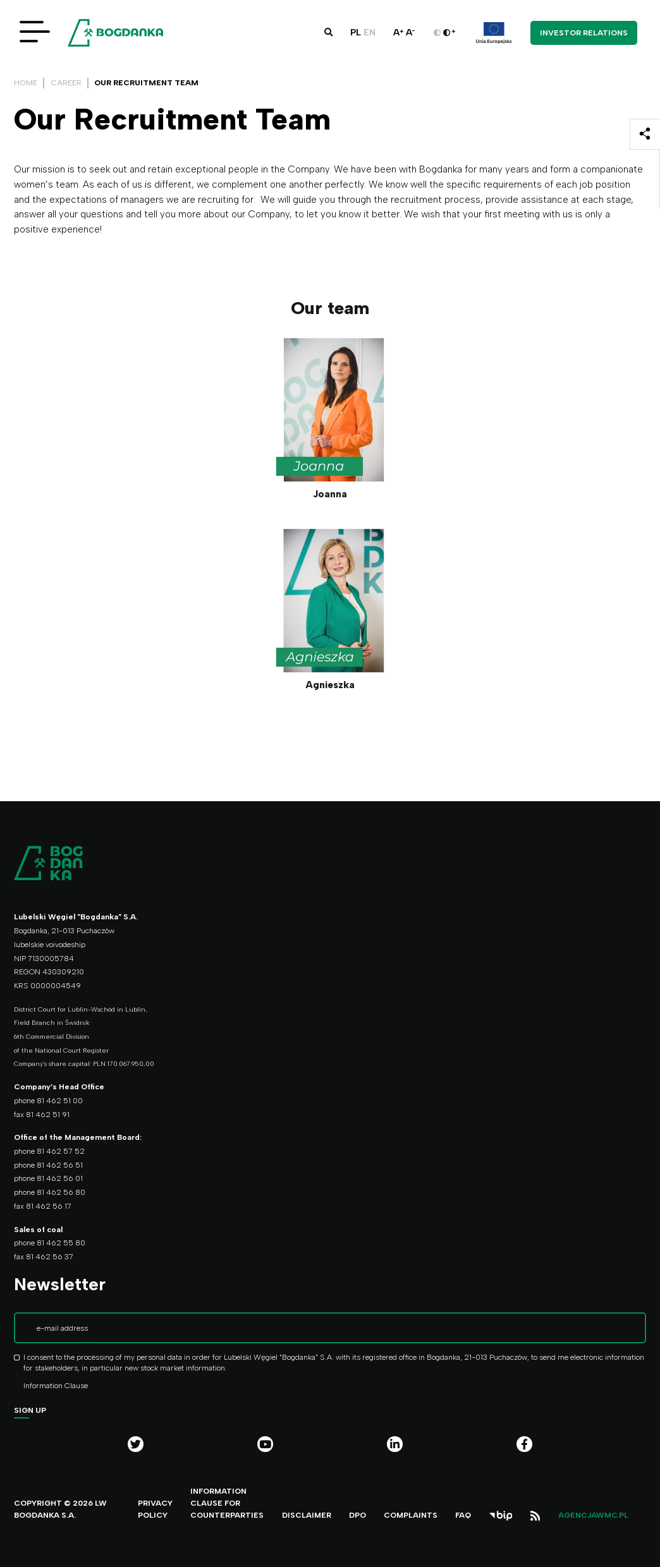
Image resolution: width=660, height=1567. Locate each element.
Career (66, 82)
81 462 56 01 (60, 1178)
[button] (328, 32)
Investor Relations (584, 32)
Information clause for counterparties (227, 1503)
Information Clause (55, 1385)
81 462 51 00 (60, 1100)
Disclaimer (306, 1515)
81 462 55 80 (61, 1242)
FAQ (463, 1515)
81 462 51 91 (48, 1114)
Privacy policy (155, 1509)
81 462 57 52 (61, 1151)
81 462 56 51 (60, 1165)
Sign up (30, 1410)
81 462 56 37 (49, 1256)
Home (25, 82)
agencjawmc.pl (593, 1515)
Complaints (410, 1515)
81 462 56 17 (48, 1206)
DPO (357, 1515)
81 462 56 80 (61, 1192)
